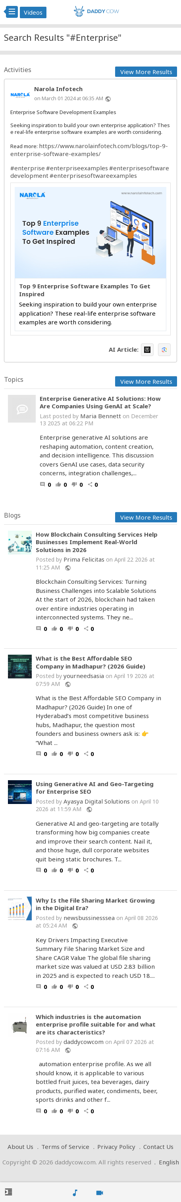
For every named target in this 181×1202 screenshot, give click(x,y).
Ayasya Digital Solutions (97, 801)
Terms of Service (65, 1147)
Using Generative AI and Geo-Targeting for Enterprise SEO (95, 788)
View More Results (146, 72)
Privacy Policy (116, 1147)
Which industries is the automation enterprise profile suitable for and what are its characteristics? (96, 1024)
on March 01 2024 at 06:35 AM (68, 98)
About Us (20, 1147)
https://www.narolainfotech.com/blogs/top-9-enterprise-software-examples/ (89, 150)
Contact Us (158, 1147)
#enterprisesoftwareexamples (93, 175)
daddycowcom (84, 1042)
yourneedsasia (84, 676)
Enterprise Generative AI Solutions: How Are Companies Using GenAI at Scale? (100, 402)
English (169, 1162)
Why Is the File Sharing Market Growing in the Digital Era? (95, 904)
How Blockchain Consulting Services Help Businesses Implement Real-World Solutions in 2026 (97, 542)
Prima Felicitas (84, 559)
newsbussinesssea (89, 918)
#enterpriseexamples (77, 168)
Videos (33, 12)
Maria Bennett (100, 416)
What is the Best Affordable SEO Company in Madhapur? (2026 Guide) (90, 662)
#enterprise (27, 168)
